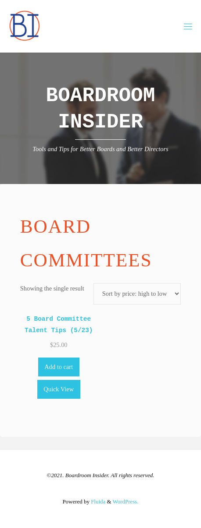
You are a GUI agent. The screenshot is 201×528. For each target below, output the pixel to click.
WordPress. (126, 501)
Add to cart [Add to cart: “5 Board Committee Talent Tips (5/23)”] (58, 366)
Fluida (97, 501)
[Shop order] (137, 294)
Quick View (58, 389)
